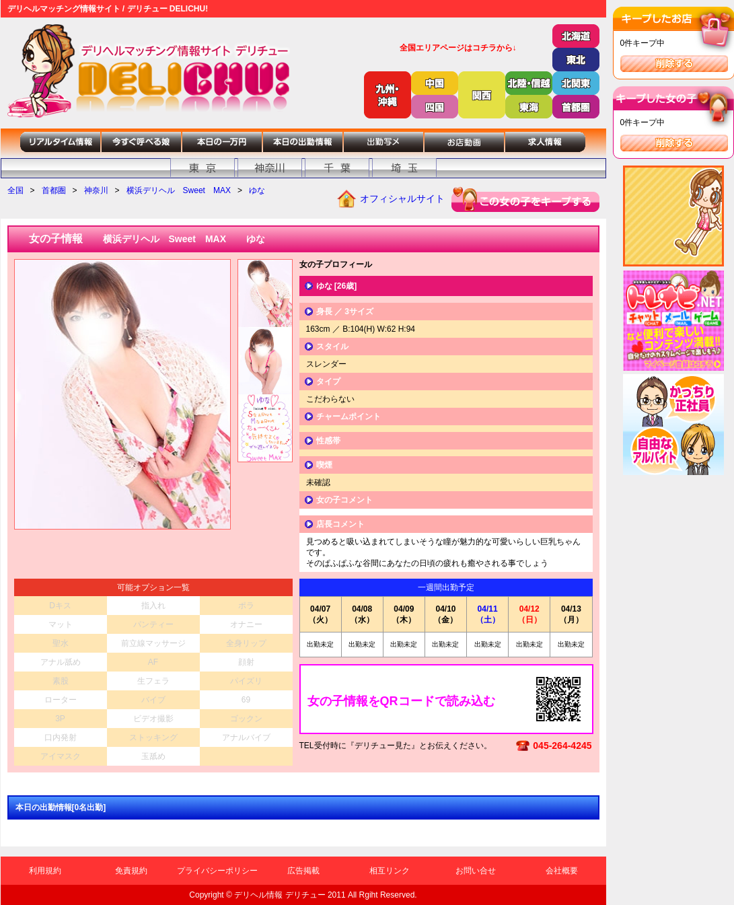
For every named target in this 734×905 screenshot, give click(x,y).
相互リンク (389, 870)
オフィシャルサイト (402, 198)
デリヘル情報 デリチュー (279, 895)
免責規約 (131, 870)
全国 (15, 190)
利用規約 (45, 870)
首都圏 (54, 190)
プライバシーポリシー (217, 870)
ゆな (257, 190)
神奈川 (96, 190)
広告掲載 (303, 870)
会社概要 (562, 870)
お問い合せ (475, 870)
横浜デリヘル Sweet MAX (178, 190)
